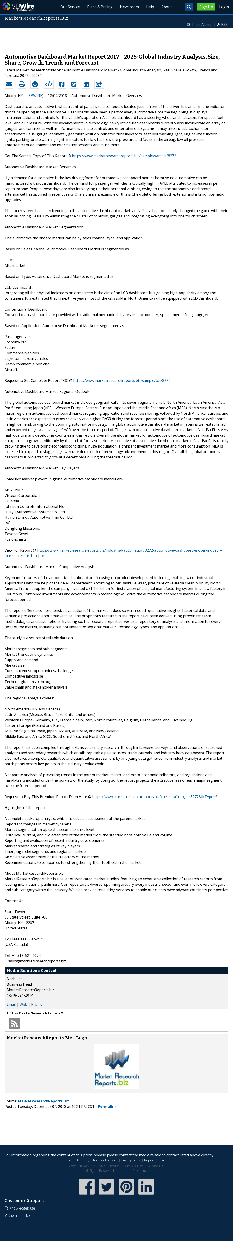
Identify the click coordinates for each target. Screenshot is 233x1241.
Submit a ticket (19, 1215)
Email (11, 1004)
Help (150, 6)
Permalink (107, 1106)
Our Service (70, 6)
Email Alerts (201, 24)
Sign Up (206, 6)
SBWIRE (35, 95)
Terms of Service (105, 1160)
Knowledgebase (22, 1208)
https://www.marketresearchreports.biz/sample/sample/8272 (124, 155)
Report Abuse (154, 1160)
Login (224, 6)
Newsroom (129, 6)
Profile (36, 1004)
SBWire (18, 6)
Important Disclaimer (132, 1170)
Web (23, 1004)
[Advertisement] (116, 38)
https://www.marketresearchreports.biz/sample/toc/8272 (121, 380)
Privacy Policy (131, 1160)
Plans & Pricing (100, 6)
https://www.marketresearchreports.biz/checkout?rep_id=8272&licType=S (154, 796)
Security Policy (78, 1160)
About (166, 6)
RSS (224, 24)
